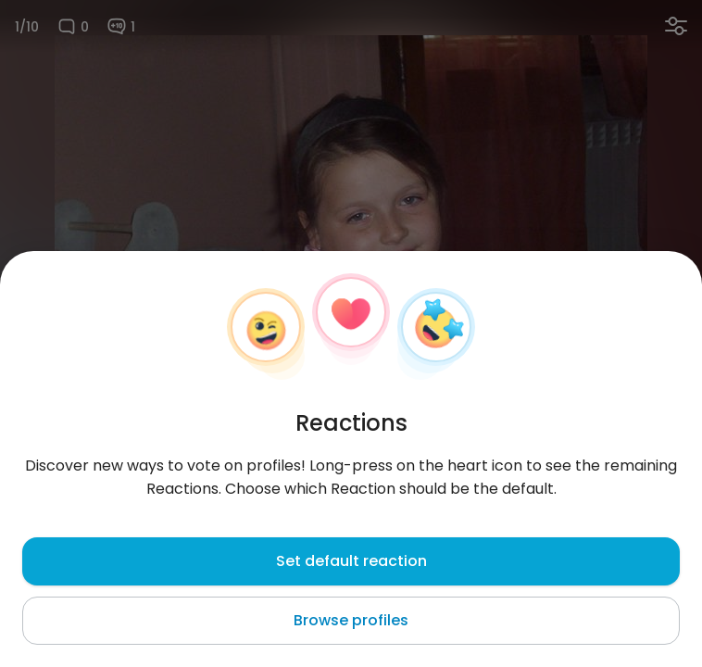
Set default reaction (351, 561)
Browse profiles (351, 620)
